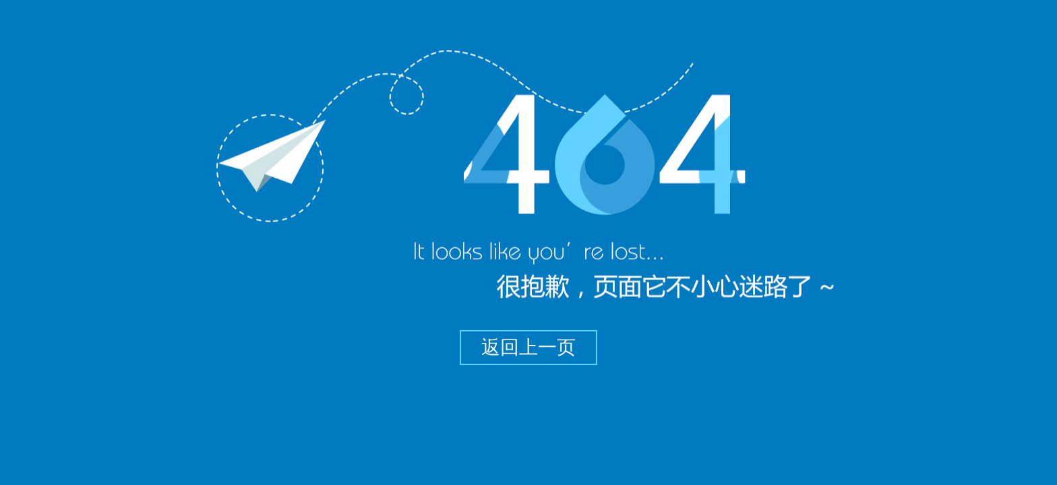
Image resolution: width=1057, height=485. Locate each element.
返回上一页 (528, 347)
